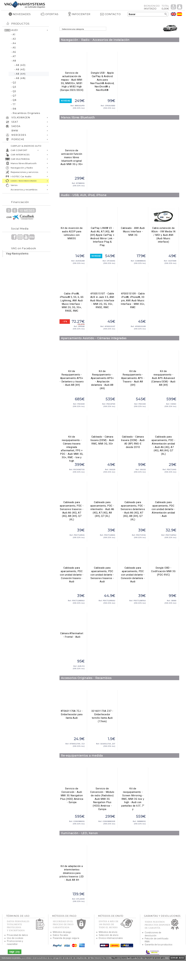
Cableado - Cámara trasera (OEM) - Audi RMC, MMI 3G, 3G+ (102, 425)
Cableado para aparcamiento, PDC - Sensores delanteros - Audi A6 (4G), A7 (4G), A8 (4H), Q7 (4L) (133, 491)
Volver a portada (24, 4)
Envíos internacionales (111, 938)
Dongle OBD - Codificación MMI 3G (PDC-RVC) (163, 556)
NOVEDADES (19, 14)
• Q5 (13, 91)
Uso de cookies (15, 938)
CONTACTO (110, 14)
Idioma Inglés (173, 14)
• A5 (13, 47)
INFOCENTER (79, 14)
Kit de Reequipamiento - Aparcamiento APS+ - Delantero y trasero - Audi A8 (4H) (71, 360)
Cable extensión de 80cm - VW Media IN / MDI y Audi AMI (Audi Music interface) (163, 217)
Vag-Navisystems (17, 253)
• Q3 (13, 87)
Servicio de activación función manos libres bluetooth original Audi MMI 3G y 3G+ (71, 139)
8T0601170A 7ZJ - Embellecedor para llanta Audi (71, 699)
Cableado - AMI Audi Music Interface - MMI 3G (133, 217)
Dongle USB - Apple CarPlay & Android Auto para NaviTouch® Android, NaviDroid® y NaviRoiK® (102, 61)
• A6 (13, 52)
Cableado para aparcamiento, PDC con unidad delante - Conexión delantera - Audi (133, 556)
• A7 (13, 56)
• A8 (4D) (20, 65)
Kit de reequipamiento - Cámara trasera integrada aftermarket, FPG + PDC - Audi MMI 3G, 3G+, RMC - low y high (71, 425)
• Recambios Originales (25, 113)
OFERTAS (49, 14)
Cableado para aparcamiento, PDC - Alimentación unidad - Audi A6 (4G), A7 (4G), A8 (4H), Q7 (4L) (163, 425)
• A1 (13, 34)
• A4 (13, 43)
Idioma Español (180, 14)
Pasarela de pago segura (66, 938)
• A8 (13, 60)
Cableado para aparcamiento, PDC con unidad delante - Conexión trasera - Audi (71, 556)
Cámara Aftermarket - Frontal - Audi (71, 622)
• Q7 (13, 95)
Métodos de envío (108, 932)
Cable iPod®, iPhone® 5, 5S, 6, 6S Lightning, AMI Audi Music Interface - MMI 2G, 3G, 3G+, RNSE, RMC (71, 282)
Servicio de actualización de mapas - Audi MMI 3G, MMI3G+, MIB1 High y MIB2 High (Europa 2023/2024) (71, 61)
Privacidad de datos (17, 935)
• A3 (13, 39)
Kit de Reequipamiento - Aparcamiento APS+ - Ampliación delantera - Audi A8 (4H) (102, 360)
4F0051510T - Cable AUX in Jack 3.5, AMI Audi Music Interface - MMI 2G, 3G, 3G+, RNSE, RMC (102, 282)
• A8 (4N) (20, 78)
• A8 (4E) (19, 69)
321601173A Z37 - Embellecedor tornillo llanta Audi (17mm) (102, 699)
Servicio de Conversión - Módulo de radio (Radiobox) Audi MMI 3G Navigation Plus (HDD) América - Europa (102, 777)
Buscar (166, 14)
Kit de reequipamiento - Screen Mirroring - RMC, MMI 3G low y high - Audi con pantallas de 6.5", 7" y (132, 799)
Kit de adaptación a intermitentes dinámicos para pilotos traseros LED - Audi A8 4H (71, 855)
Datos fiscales (60, 935)
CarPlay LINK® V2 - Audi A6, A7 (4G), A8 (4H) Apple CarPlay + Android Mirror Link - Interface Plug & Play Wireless (102, 217)
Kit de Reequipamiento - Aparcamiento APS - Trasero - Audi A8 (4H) (133, 360)
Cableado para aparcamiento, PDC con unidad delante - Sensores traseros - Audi (102, 556)
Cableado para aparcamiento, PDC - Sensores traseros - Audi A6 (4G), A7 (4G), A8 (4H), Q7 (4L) (71, 491)
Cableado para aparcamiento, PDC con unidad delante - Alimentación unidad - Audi (163, 491)
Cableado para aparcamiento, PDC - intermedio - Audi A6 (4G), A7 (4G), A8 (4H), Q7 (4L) (102, 491)
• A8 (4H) (20, 73)
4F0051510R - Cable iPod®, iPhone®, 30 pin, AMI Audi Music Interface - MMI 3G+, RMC (133, 282)
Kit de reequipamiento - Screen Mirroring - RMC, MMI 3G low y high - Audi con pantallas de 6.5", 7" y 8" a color (133, 777)
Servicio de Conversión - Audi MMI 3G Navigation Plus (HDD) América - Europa (71, 777)
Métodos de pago (62, 932)
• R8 (13, 108)
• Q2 (13, 82)
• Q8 (13, 100)
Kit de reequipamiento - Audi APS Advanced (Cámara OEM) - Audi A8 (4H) (163, 360)
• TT (13, 104)
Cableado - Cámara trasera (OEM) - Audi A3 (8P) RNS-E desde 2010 (133, 425)
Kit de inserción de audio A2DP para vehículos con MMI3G (71, 217)
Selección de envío (109, 935)
